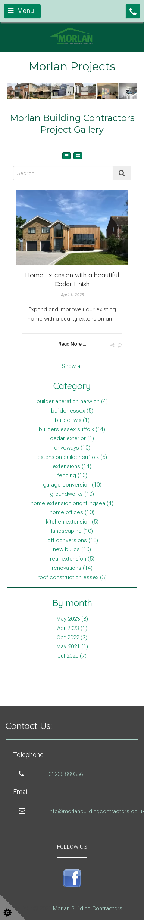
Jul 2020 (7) (72, 655)
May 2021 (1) (72, 646)
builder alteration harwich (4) (72, 401)
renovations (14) (72, 568)
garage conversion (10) (72, 484)
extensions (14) (72, 466)
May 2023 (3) (72, 618)
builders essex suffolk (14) (72, 429)
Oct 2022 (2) (72, 637)
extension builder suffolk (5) (72, 457)
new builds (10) (72, 549)
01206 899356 (65, 774)
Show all (72, 366)
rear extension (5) (72, 558)
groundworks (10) (72, 494)
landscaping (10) (72, 531)
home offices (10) (72, 512)
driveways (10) (72, 447)
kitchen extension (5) (72, 521)
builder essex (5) (72, 410)
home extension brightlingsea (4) (72, 503)
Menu (21, 11)
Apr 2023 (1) (72, 628)
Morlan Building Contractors (87, 908)
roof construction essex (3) (72, 577)
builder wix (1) (72, 420)
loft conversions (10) (72, 540)
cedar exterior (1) (72, 438)
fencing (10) (72, 475)
